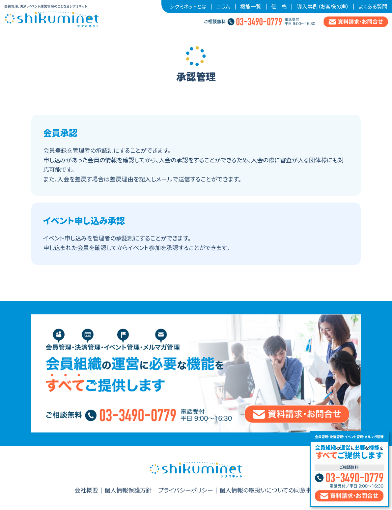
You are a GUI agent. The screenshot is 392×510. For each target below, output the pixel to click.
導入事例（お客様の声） (323, 7)
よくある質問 (373, 7)
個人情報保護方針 (128, 490)
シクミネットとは (188, 7)
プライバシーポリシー (185, 490)
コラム (223, 7)
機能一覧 (250, 7)
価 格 (279, 7)
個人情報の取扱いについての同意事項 (268, 490)
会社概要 (86, 490)
